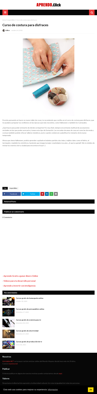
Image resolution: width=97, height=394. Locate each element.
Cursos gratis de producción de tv (29, 342)
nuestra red (13, 364)
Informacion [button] (53, 390)
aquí (60, 373)
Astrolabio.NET (8, 361)
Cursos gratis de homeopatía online (29, 298)
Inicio (4, 20)
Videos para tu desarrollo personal (19, 281)
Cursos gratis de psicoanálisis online (30, 309)
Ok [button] (90, 390)
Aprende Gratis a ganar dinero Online (21, 276)
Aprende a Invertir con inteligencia (19, 285)
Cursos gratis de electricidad (27, 331)
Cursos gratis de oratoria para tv (28, 320)
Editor (8, 30)
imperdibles (11, 20)
